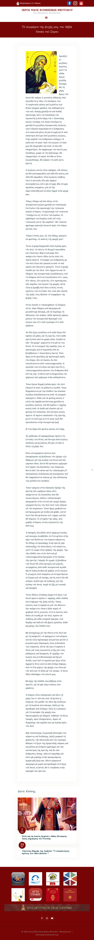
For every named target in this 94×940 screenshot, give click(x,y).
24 (22, 844)
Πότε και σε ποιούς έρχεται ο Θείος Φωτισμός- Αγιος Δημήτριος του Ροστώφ (44, 837)
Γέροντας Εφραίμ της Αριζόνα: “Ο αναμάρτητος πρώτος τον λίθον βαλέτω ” (45, 852)
